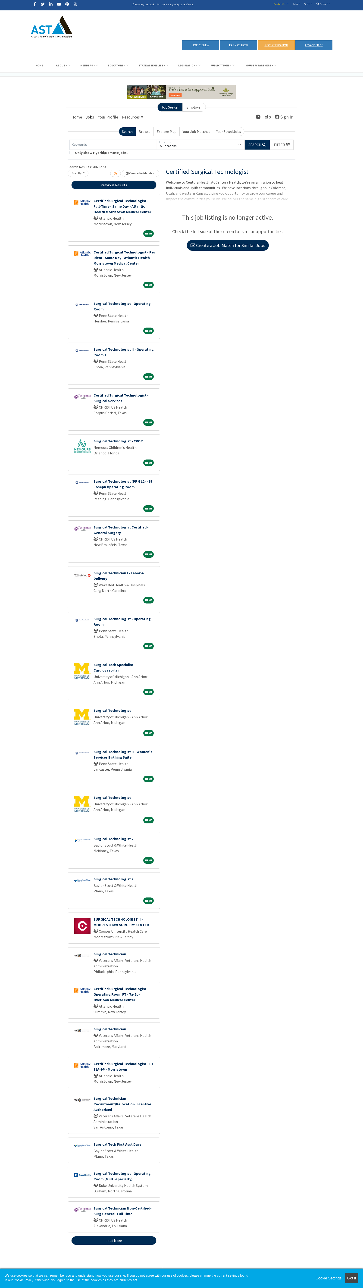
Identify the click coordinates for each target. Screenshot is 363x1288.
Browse (144, 131)
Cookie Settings (328, 1278)
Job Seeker (170, 107)
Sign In (284, 117)
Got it (351, 1278)
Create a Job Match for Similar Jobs (228, 245)
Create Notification (140, 173)
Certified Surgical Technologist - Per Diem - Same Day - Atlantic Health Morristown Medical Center (124, 258)
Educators (115, 65)
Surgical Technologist (112, 710)
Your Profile (108, 117)
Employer (194, 107)
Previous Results (114, 185)
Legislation (186, 65)
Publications (219, 65)
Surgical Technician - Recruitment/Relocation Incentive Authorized (122, 1104)
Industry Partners (257, 65)
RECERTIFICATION (276, 45)
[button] (282, 145)
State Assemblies (150, 65)
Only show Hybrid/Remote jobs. (101, 152)
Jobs (295, 4)
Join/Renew (200, 45)
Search (322, 4)
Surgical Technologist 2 (113, 838)
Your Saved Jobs (228, 131)
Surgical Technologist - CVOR (118, 441)
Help (263, 117)
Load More (114, 1240)
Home (39, 65)
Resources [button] (131, 117)
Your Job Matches (196, 131)
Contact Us (279, 4)
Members (86, 65)
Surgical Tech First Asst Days (117, 1144)
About (60, 65)
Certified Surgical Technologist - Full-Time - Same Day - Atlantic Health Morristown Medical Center (122, 206)
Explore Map (166, 131)
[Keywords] (113, 145)
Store (307, 4)
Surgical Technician (110, 954)
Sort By (77, 173)
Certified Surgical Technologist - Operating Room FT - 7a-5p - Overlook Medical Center (121, 994)
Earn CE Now (238, 45)
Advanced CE (314, 45)
